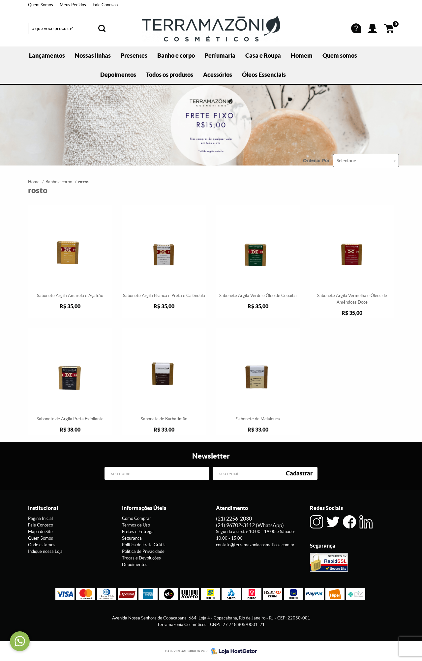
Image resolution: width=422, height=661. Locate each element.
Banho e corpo (176, 55)
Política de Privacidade (143, 551)
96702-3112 (250, 525)
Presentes (134, 55)
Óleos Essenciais (264, 74)
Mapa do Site (40, 531)
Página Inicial (40, 518)
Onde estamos (41, 544)
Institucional (43, 508)
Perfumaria (220, 55)
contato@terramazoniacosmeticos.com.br (255, 544)
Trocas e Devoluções (141, 558)
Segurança (132, 538)
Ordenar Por (316, 160)
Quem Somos (40, 4)
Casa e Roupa (263, 55)
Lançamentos (47, 55)
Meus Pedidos (73, 4)
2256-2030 (234, 519)
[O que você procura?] (102, 28)
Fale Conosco (105, 4)
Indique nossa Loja (45, 551)
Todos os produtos (169, 74)
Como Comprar (136, 518)
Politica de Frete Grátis (144, 544)
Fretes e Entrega (138, 531)
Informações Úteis (144, 508)
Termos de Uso (136, 525)
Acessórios (217, 74)
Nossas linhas (93, 55)
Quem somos (339, 55)
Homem (302, 55)
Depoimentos (118, 74)
